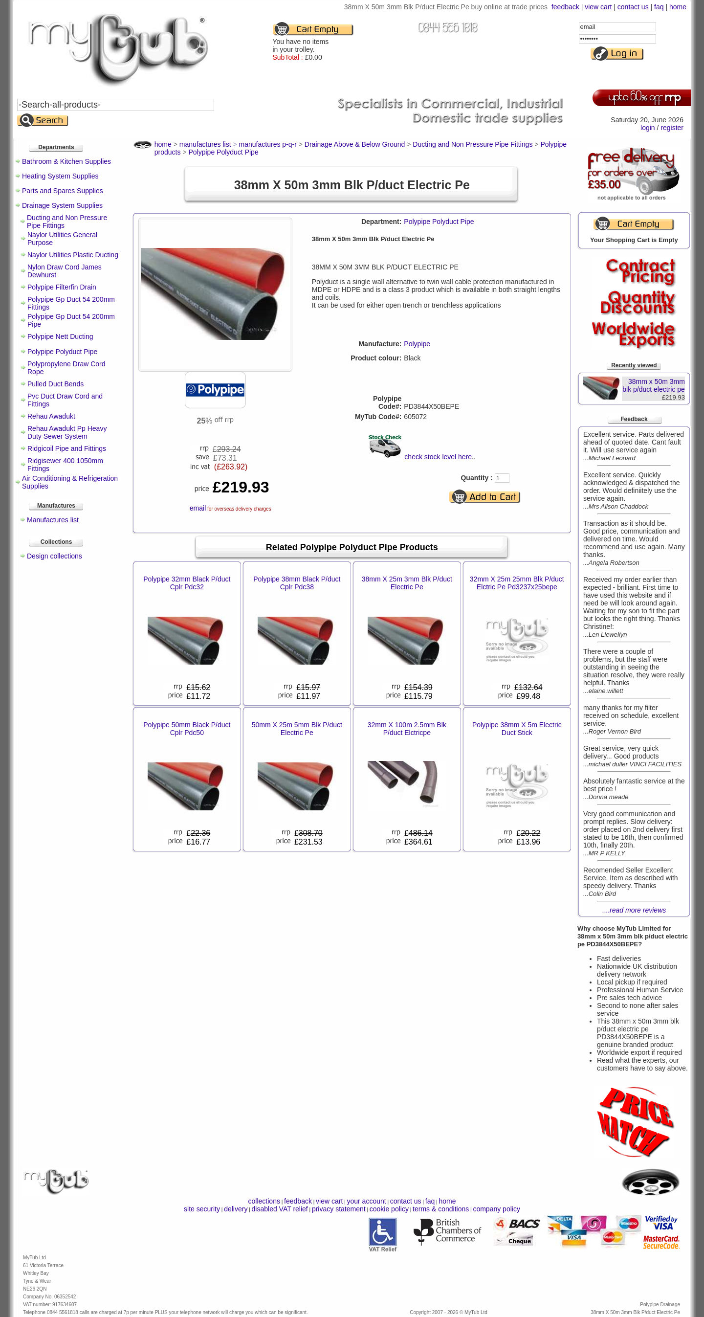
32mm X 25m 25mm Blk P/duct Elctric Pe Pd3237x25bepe (517, 583)
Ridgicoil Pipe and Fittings (66, 448)
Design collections (54, 556)
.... (634, 910)
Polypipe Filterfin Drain (61, 287)
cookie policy (389, 1209)
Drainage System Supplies (62, 205)
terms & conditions (441, 1209)
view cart (598, 7)
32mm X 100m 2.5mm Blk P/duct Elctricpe (407, 729)
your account (366, 1201)
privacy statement (339, 1209)
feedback (565, 7)
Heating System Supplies (60, 176)
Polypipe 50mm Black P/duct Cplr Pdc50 (186, 729)
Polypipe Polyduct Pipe (62, 352)
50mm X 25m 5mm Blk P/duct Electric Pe (297, 729)
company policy (496, 1209)
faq (658, 7)
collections (264, 1201)
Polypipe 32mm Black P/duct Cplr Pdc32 (186, 583)
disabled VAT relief (280, 1209)
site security (202, 1209)
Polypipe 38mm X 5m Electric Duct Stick (517, 729)
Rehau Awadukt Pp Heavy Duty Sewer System (67, 432)
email (198, 508)
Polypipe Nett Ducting (60, 336)
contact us (633, 7)
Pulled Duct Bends (55, 384)
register (671, 128)
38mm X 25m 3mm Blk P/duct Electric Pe (407, 583)
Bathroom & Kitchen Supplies (66, 161)
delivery (235, 1209)
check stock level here (438, 457)
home (677, 7)
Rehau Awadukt (51, 416)
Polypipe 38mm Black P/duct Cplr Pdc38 (296, 583)
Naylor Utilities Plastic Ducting (72, 255)
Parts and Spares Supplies (62, 191)
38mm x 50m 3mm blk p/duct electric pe (653, 385)
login (647, 128)
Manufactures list (53, 520)
